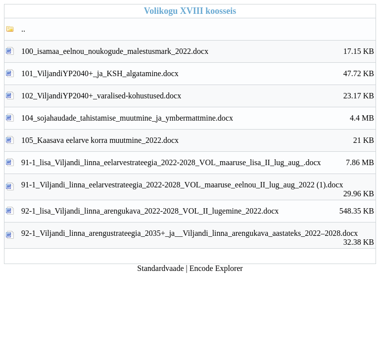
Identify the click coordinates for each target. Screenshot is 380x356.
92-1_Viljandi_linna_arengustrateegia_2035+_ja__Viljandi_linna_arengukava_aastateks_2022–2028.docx (197, 236)
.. (23, 29)
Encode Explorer (216, 268)
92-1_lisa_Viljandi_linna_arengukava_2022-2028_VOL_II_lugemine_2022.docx (197, 211)
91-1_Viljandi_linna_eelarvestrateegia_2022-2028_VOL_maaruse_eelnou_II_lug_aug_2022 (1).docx (197, 187)
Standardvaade (160, 268)
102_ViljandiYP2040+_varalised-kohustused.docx (197, 95)
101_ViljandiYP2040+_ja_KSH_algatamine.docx (197, 73)
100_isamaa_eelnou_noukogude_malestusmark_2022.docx (197, 51)
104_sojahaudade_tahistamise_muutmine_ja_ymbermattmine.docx (197, 118)
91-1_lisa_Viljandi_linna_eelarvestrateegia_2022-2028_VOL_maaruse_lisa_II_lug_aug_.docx (197, 162)
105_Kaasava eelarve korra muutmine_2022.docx (197, 140)
